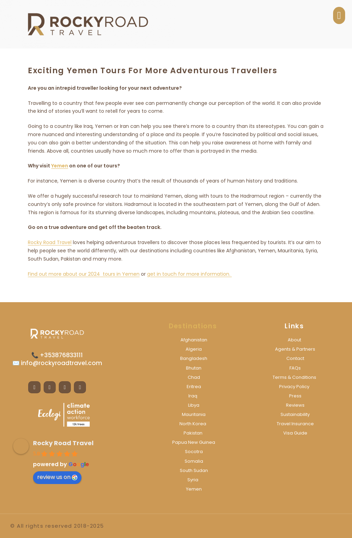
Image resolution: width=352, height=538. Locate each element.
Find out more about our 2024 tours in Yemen (84, 274)
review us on (57, 477)
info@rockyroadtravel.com (61, 363)
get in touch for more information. (189, 274)
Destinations (193, 326)
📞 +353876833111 (57, 355)
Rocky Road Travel (50, 242)
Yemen (59, 165)
